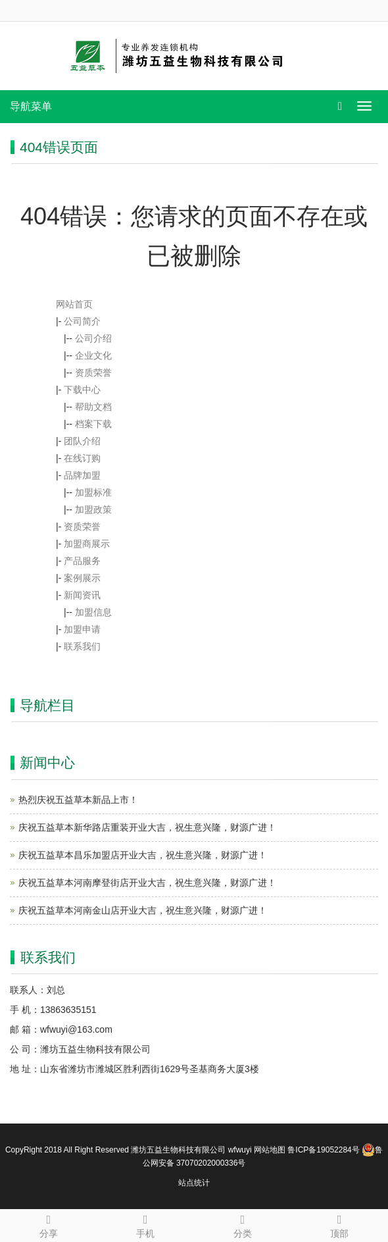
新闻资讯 (82, 595)
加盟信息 (93, 612)
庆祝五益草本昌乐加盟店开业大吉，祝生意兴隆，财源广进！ (142, 855)
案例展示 (82, 578)
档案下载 (93, 424)
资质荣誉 (93, 372)
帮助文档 (93, 406)
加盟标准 (93, 492)
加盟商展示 (87, 543)
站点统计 (194, 1182)
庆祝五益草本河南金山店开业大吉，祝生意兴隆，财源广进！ (142, 910)
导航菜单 (31, 106)
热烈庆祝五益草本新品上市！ (78, 799)
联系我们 (82, 646)
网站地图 (269, 1149)
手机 (146, 1224)
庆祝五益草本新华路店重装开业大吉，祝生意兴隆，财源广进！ (147, 827)
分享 (48, 1224)
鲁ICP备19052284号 (323, 1149)
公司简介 (82, 321)
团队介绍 (82, 441)
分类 (242, 1224)
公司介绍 (93, 338)
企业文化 (93, 355)
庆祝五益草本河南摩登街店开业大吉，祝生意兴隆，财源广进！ (147, 882)
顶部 (340, 1224)
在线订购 (82, 458)
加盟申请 (82, 629)
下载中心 (82, 389)
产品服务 (82, 561)
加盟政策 (93, 509)
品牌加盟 (82, 475)
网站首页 (74, 304)
